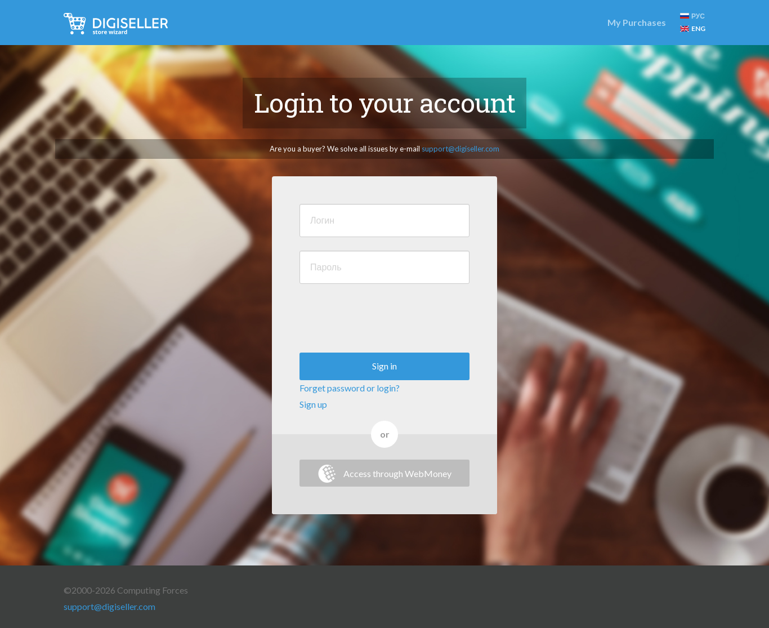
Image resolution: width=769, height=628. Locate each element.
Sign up (313, 404)
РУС (692, 16)
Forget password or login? (349, 387)
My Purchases (636, 22)
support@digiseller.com (460, 148)
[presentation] (385, 319)
